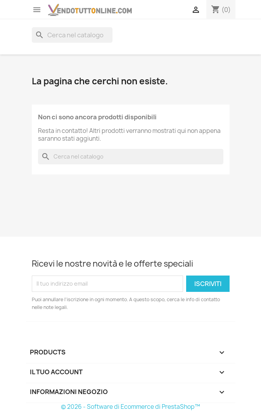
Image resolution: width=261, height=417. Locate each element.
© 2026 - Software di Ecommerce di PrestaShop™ (130, 407)
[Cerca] (72, 35)
